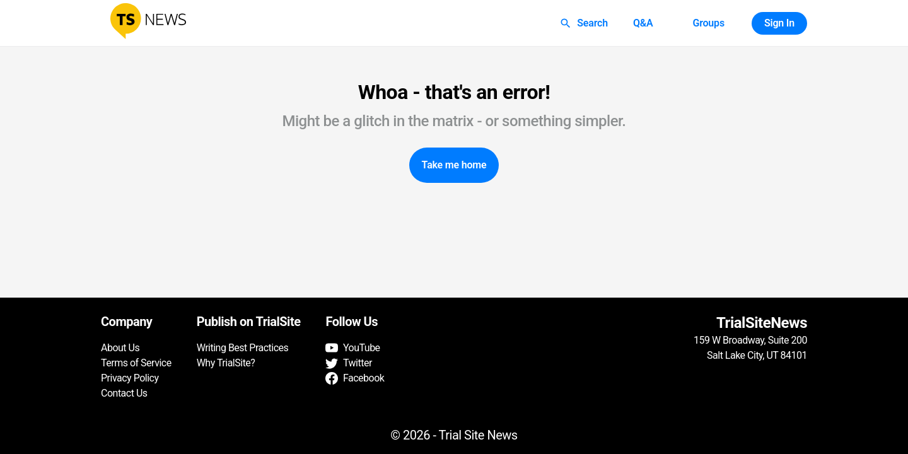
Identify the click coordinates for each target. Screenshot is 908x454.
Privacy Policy (130, 378)
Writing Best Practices (243, 348)
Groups (708, 23)
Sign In (779, 23)
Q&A (643, 23)
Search (584, 23)
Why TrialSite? (226, 363)
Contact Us (124, 393)
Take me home (454, 165)
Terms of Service (136, 363)
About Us (120, 348)
